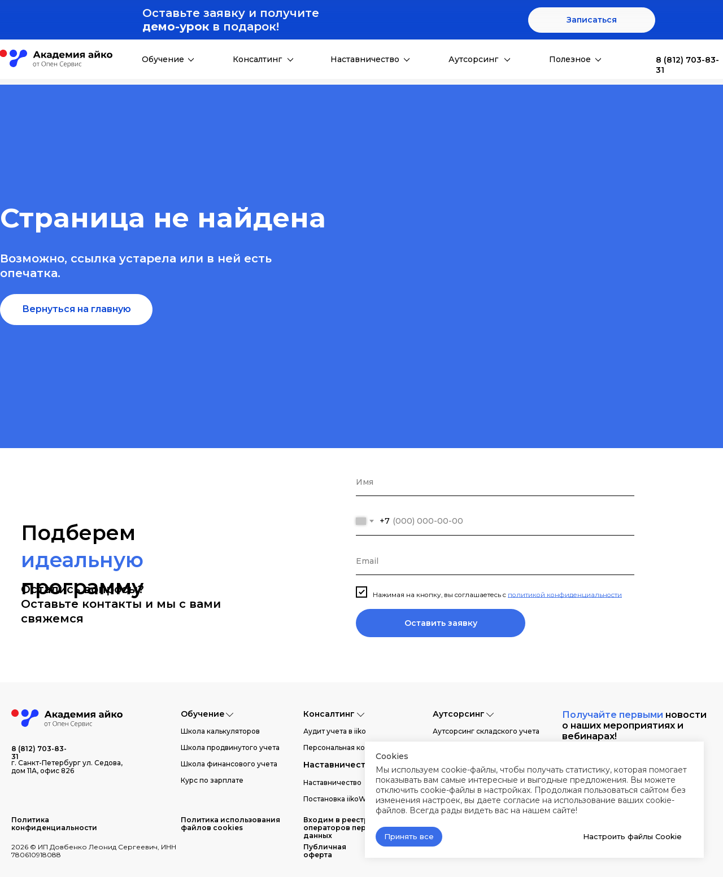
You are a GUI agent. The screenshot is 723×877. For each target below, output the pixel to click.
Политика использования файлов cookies (230, 823)
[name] (495, 482)
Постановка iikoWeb (338, 799)
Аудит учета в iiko (334, 731)
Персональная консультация (354, 747)
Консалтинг (257, 59)
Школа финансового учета (229, 764)
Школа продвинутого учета (230, 747)
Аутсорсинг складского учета (486, 731)
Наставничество (364, 59)
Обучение (163, 59)
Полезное (570, 59)
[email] (495, 561)
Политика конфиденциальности (54, 823)
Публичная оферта (324, 851)
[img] (639, 59)
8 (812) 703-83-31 (39, 752)
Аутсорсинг (473, 59)
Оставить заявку (440, 623)
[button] (591, 20)
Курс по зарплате (212, 780)
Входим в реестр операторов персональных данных (355, 827)
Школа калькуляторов (220, 731)
